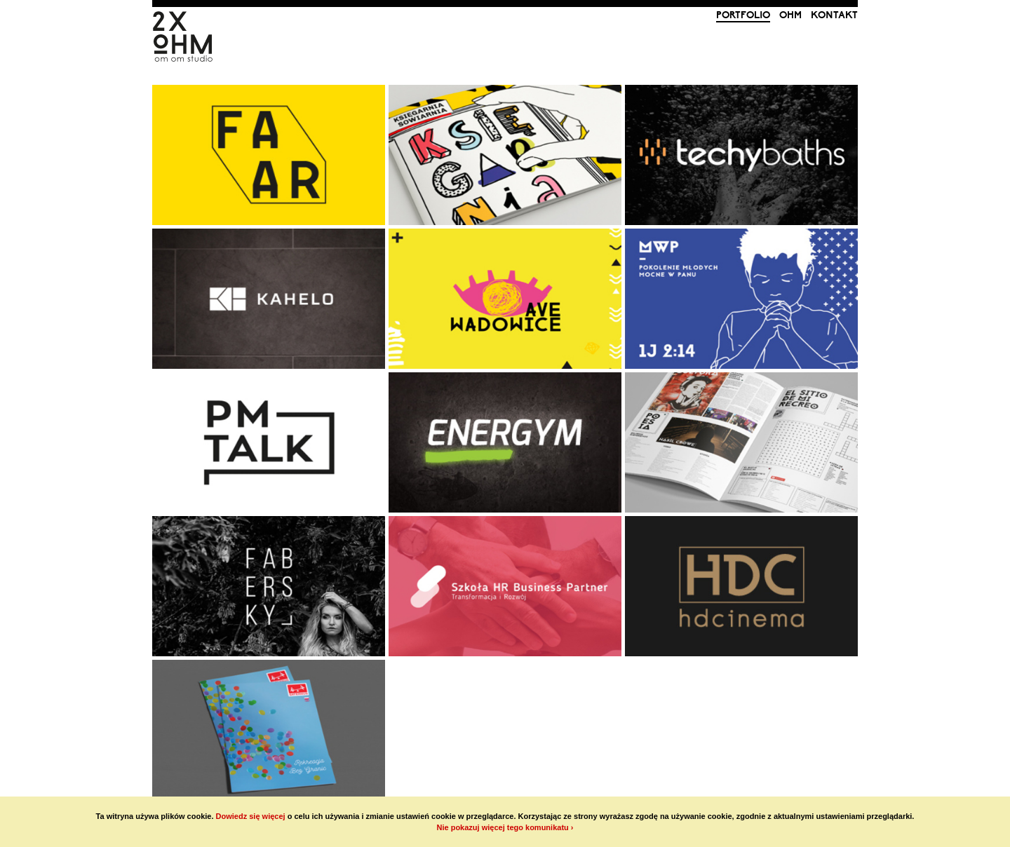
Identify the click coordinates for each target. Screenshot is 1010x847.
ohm (790, 15)
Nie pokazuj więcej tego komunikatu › (505, 827)
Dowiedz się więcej (250, 816)
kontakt (834, 15)
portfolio (743, 15)
